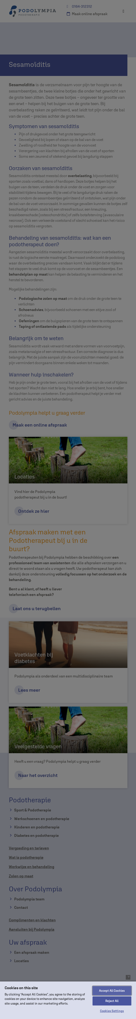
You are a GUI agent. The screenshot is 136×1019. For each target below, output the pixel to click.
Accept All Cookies (112, 990)
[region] (68, 1000)
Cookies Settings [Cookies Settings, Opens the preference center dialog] (112, 1011)
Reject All (112, 1001)
